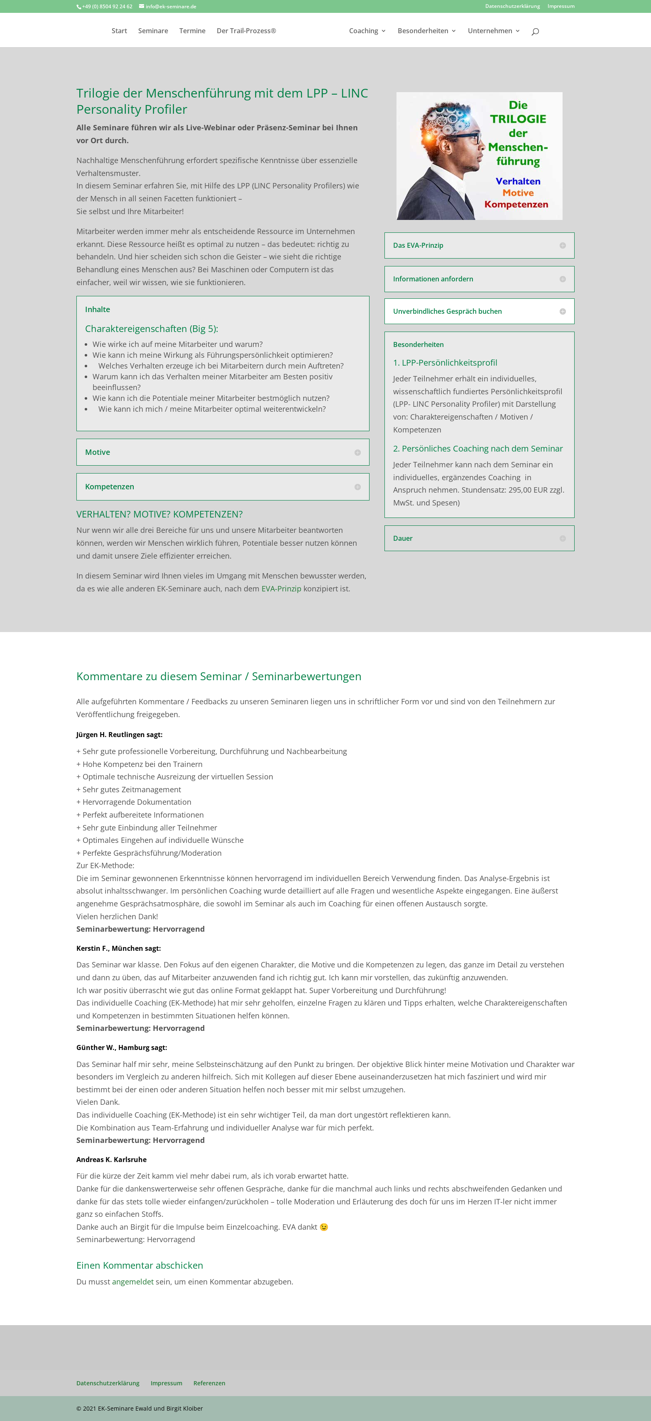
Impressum (561, 7)
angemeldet (133, 1282)
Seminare (141, 31)
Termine (180, 31)
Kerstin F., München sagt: (118, 948)
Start (107, 31)
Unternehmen (502, 31)
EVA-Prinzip (281, 588)
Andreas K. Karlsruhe (111, 1159)
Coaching (375, 31)
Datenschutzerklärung (512, 7)
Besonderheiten (435, 31)
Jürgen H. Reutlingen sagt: (119, 734)
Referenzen (209, 1383)
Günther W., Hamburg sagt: (121, 1047)
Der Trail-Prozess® (234, 31)
